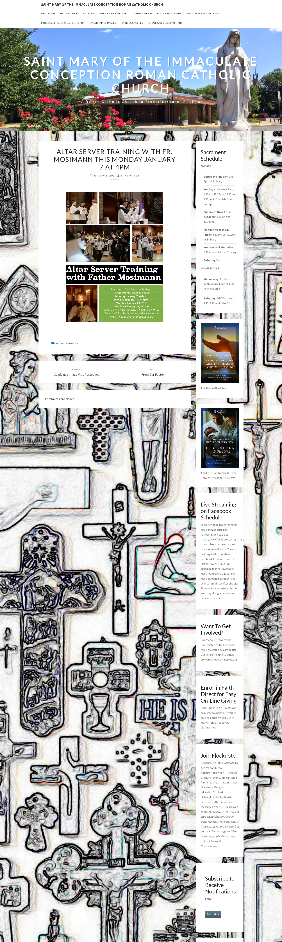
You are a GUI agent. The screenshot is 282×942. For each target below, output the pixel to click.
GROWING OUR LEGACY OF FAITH (165, 22)
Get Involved (67, 13)
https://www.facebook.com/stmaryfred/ (225, 539)
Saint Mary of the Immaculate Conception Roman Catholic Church (102, 4)
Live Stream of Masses (103, 22)
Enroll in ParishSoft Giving (203, 13)
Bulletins (88, 13)
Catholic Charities (132, 22)
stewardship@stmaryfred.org (219, 659)
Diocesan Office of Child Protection (62, 22)
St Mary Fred (130, 175)
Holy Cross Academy (169, 13)
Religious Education (111, 13)
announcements (67, 343)
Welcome (46, 13)
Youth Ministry (140, 13)
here (213, 727)
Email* (220, 902)
